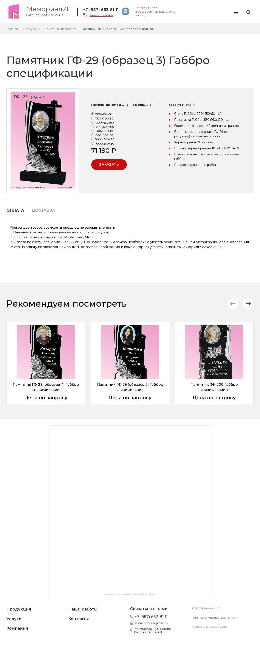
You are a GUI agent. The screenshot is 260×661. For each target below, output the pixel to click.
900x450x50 (104, 114)
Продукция (18, 609)
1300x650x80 (104, 122)
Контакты (78, 619)
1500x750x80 (104, 118)
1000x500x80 (104, 139)
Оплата (15, 210)
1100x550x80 (104, 131)
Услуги (14, 619)
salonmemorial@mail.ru (151, 623)
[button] (248, 303)
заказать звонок (101, 15)
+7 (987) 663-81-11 (101, 9)
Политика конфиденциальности (215, 617)
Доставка (43, 210)
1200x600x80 (104, 127)
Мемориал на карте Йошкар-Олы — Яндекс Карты (130, 594)
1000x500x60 (104, 143)
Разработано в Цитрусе (209, 626)
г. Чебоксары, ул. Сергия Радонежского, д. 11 (152, 630)
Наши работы (83, 609)
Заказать (109, 164)
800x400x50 (104, 135)
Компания (17, 628)
